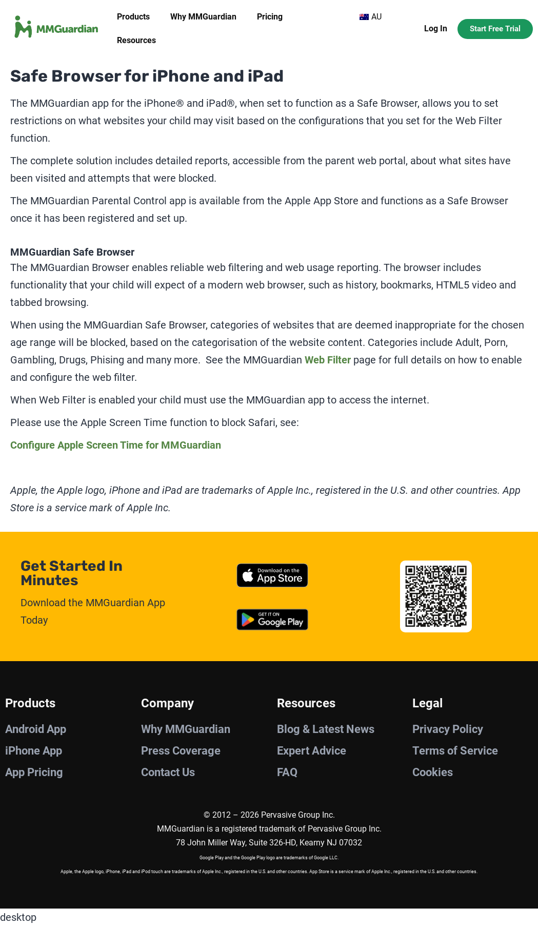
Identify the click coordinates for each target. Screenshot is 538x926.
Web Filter (328, 360)
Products (133, 17)
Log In (435, 28)
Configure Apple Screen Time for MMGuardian (115, 445)
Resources (136, 40)
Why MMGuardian (203, 17)
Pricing (270, 17)
